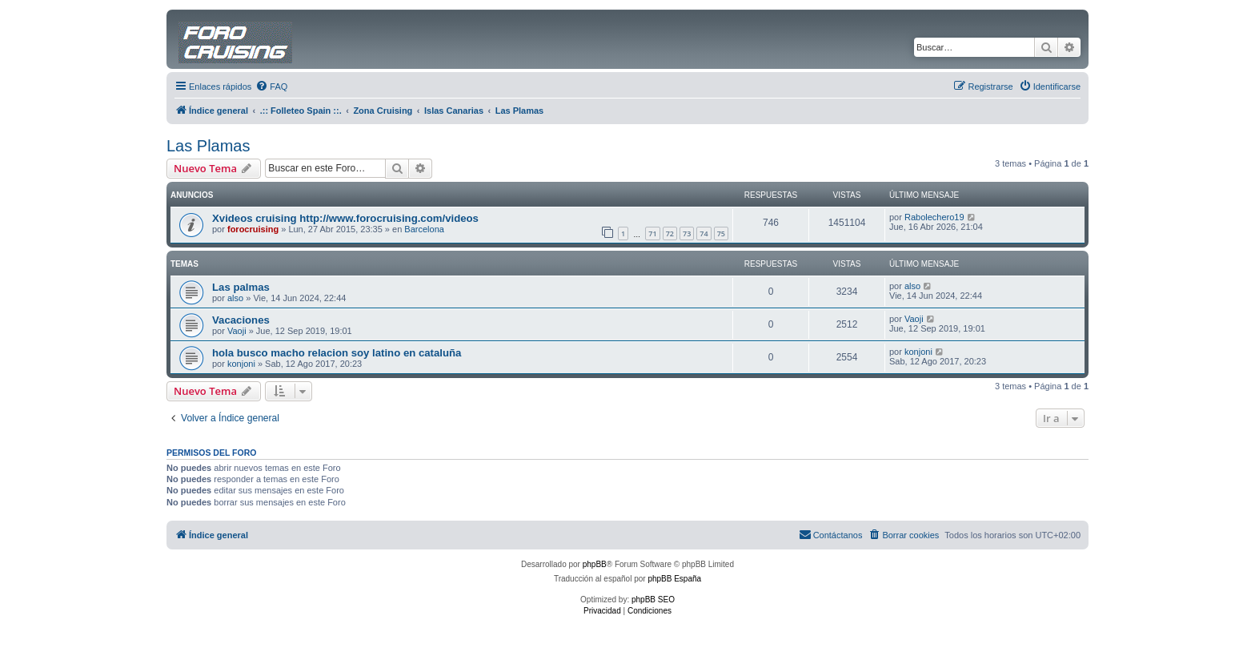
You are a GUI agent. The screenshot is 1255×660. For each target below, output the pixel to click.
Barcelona (424, 229)
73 (687, 233)
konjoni (241, 363)
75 (721, 233)
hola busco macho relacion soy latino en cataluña (336, 353)
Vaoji (237, 331)
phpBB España (674, 578)
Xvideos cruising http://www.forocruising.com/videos (345, 218)
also (235, 298)
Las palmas (241, 287)
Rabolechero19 (934, 217)
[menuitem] (271, 86)
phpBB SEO (653, 599)
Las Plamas (208, 146)
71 (652, 233)
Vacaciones (241, 320)
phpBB (595, 564)
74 (704, 233)
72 (670, 233)
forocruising (253, 229)
